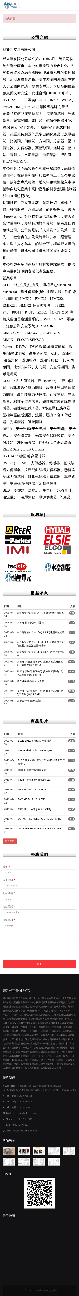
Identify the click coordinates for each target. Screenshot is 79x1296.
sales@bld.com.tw (26, 1113)
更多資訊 (9, 841)
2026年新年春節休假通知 (30, 622)
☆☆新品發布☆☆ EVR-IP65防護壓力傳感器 (40, 612)
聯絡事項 (9, 920)
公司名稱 (9, 893)
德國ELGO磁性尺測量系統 (32, 770)
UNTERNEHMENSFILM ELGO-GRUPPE (39, 828)
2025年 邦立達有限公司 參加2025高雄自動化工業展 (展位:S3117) (40, 663)
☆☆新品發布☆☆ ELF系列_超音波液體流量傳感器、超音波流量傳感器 (40, 643)
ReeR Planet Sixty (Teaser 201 (34, 779)
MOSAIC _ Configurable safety (34, 809)
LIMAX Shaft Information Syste (35, 750)
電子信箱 (9, 879)
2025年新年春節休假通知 (30, 681)
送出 (39, 963)
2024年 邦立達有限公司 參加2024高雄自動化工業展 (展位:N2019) (40, 692)
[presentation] (29, 953)
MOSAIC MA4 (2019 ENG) (32, 789)
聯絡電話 (9, 906)
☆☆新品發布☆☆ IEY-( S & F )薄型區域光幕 (41, 632)
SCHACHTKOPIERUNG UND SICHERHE (39, 818)
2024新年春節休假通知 (29, 700)
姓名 (6, 866)
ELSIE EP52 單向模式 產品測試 (34, 740)
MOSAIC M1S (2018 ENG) (32, 799)
